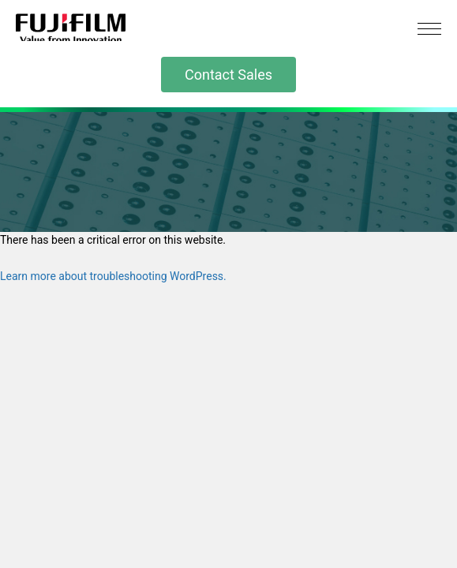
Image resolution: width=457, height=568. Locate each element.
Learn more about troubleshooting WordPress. (113, 276)
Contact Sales (228, 74)
